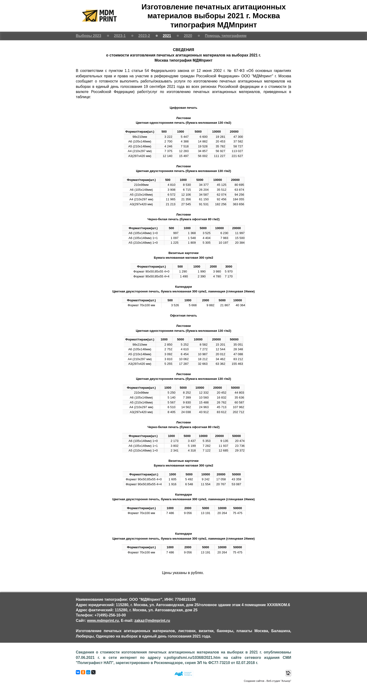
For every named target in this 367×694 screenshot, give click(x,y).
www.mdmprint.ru (103, 621)
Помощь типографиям (225, 36)
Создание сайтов (254, 680)
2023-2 (144, 36)
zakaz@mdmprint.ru (152, 621)
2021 (167, 36)
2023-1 (120, 36)
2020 (188, 36)
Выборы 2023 (88, 36)
